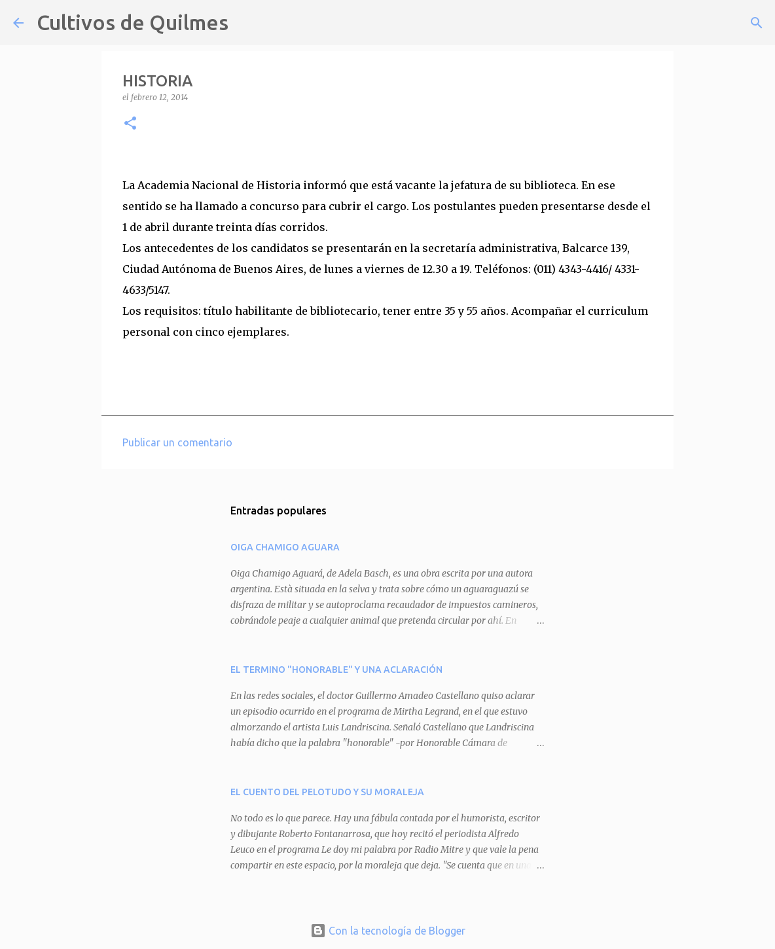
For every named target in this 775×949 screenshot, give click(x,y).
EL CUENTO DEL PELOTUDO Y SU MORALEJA (327, 792)
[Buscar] (247, 23)
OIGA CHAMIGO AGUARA (285, 547)
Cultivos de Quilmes (132, 22)
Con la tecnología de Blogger (387, 931)
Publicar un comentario (177, 442)
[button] (130, 124)
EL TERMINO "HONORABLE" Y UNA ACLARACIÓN (336, 669)
